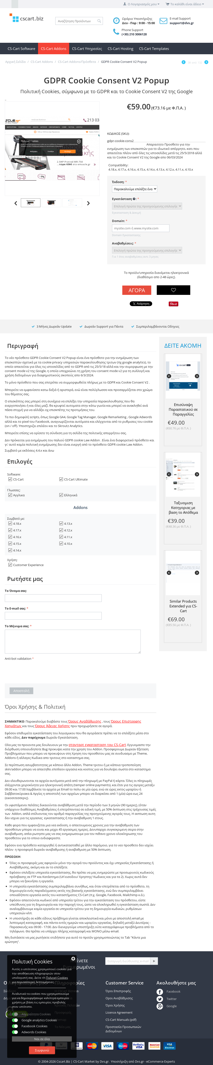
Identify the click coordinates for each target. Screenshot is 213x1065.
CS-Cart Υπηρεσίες (87, 48)
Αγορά (137, 290)
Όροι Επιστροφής (118, 991)
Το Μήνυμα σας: (17, 626)
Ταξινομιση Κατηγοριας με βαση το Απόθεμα (183, 507)
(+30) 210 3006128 (134, 34)
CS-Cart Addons (53, 48)
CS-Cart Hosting (120, 48)
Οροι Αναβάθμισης (119, 998)
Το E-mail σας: (15, 608)
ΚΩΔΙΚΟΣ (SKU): (118, 133)
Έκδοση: (118, 182)
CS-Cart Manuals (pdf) (121, 1019)
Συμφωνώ (42, 1050)
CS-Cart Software (21, 48)
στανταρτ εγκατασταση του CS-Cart (97, 744)
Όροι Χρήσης (115, 1005)
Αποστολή (21, 690)
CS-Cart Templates (154, 48)
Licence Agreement (119, 1012)
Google (166, 1006)
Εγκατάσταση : (124, 199)
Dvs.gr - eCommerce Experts (155, 1061)
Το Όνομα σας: (16, 591)
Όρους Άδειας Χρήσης (52, 726)
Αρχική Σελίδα (15, 61)
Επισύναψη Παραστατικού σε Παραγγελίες (183, 409)
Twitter (166, 999)
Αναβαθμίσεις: (123, 243)
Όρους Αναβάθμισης (84, 721)
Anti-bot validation (18, 658)
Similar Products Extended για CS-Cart (183, 606)
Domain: (118, 221)
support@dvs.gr (182, 23)
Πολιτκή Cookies (57, 978)
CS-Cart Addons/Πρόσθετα (77, 61)
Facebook (168, 991)
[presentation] (41, 671)
